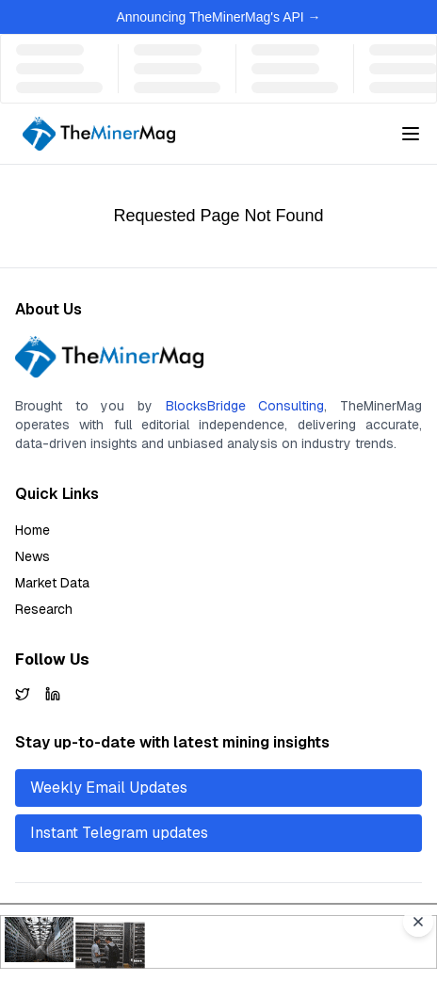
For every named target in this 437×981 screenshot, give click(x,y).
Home (32, 530)
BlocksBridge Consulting (245, 405)
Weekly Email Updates (108, 787)
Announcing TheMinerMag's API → (218, 16)
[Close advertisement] (418, 922)
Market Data (52, 582)
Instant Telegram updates (119, 833)
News (32, 556)
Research (44, 609)
